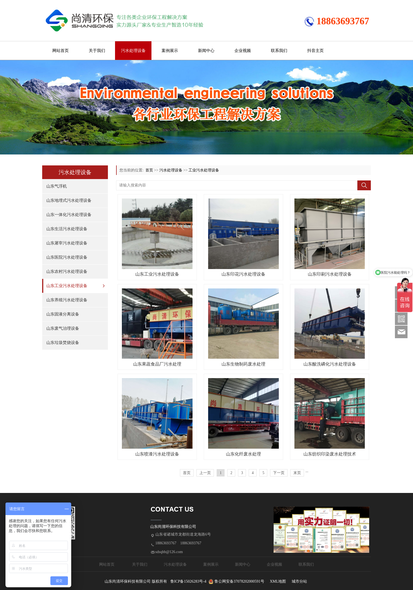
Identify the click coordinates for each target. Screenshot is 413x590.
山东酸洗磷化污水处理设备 (329, 364)
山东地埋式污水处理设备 (68, 200)
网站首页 (60, 50)
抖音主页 (315, 50)
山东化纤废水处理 (243, 454)
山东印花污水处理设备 (243, 274)
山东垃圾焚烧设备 (62, 342)
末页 (297, 473)
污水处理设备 (133, 50)
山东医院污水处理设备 (66, 257)
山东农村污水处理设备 (66, 271)
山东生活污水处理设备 (66, 229)
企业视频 (242, 50)
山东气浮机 (56, 186)
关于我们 (97, 50)
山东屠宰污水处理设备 (66, 243)
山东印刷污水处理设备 (330, 274)
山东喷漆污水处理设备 (157, 454)
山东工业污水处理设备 (66, 286)
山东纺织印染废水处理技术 (329, 454)
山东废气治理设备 (62, 328)
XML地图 (278, 581)
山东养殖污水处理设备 (66, 300)
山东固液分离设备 (62, 314)
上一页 (205, 473)
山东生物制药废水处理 (243, 364)
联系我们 (279, 50)
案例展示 (170, 50)
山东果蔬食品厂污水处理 (157, 364)
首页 (149, 170)
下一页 (279, 473)
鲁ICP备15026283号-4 (188, 581)
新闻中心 (206, 50)
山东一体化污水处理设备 (68, 214)
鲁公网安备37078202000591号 (239, 581)
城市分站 (299, 581)
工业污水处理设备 (203, 170)
